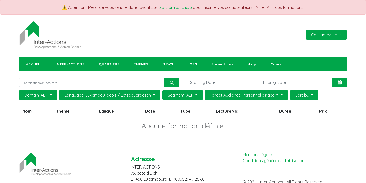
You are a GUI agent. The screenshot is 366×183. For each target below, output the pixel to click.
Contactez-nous (326, 34)
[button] (340, 82)
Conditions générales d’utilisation (273, 160)
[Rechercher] (171, 82)
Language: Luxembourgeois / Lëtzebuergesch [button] (108, 95)
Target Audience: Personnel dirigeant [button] (245, 95)
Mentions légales (258, 154)
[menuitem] (33, 64)
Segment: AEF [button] (181, 95)
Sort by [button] (302, 95)
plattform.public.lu (175, 7)
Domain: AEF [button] (36, 95)
